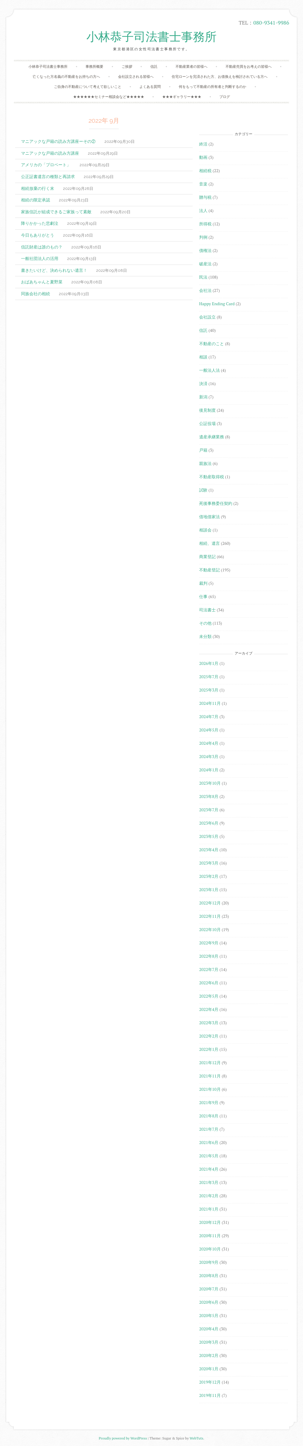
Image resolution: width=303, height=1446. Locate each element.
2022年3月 (208, 1022)
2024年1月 (208, 770)
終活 (203, 144)
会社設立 (207, 317)
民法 (203, 277)
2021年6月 (208, 1142)
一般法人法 (209, 370)
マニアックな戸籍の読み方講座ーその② (58, 141)
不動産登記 (209, 570)
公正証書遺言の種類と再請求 (48, 176)
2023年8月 (208, 796)
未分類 (205, 636)
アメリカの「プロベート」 (46, 164)
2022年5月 (208, 996)
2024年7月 (208, 716)
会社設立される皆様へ (136, 76)
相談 (203, 357)
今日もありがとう (37, 235)
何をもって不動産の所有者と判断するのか (212, 86)
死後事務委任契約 (215, 503)
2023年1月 (208, 889)
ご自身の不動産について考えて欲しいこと (87, 86)
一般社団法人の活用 (39, 258)
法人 (203, 210)
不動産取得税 (211, 476)
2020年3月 (208, 1342)
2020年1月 (208, 1368)
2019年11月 (210, 1395)
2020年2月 (208, 1355)
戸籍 (203, 450)
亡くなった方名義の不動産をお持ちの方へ (66, 76)
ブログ (224, 96)
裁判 (203, 583)
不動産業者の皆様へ (191, 66)
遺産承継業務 (211, 437)
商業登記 (207, 556)
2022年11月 (210, 916)
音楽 (203, 184)
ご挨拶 (127, 66)
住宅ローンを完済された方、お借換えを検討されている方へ (219, 76)
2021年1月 (208, 1209)
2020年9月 (208, 1262)
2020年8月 (208, 1275)
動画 (203, 157)
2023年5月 (208, 836)
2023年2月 (208, 876)
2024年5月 (208, 730)
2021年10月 (210, 1089)
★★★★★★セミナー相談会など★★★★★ (108, 96)
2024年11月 (210, 703)
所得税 (205, 224)
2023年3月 (208, 863)
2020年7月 (208, 1289)
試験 (203, 490)
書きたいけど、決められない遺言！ (54, 270)
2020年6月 (208, 1302)
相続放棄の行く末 (37, 188)
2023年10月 (210, 783)
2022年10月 (210, 929)
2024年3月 (208, 756)
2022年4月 (208, 1009)
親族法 (205, 463)
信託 (153, 66)
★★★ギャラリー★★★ (181, 96)
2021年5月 (208, 1156)
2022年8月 (208, 956)
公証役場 (207, 423)
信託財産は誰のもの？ (41, 247)
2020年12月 (210, 1222)
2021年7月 (208, 1129)
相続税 (205, 170)
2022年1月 (208, 1049)
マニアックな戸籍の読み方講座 (50, 153)
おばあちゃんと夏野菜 (41, 282)
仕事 (203, 596)
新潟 (203, 397)
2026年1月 (208, 663)
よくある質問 (150, 86)
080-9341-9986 (271, 22)
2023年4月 (208, 849)
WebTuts (196, 1438)
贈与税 (205, 197)
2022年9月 (208, 943)
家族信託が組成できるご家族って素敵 (56, 211)
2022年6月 (208, 982)
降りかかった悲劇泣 (39, 223)
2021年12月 (210, 1062)
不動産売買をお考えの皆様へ (248, 66)
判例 (203, 237)
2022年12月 (210, 903)
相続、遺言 (209, 543)
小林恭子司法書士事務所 (151, 37)
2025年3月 (208, 690)
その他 (205, 623)
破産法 (205, 263)
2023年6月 (208, 823)
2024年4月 (208, 743)
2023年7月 (208, 809)
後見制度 (207, 410)
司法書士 (207, 610)
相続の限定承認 (35, 200)
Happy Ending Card (217, 303)
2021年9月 (208, 1102)
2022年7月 (208, 969)
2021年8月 (208, 1116)
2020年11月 (210, 1235)
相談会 (205, 530)
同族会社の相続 (35, 293)
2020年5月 (208, 1315)
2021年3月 (208, 1182)
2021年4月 (208, 1169)
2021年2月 (208, 1195)
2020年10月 (210, 1249)
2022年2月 (208, 1036)
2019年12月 (210, 1382)
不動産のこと (211, 343)
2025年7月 (208, 676)
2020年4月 (208, 1329)
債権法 (205, 250)
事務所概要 (94, 66)
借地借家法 (209, 516)
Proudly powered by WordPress (123, 1438)
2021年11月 (210, 1076)
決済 (203, 383)
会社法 (205, 290)
